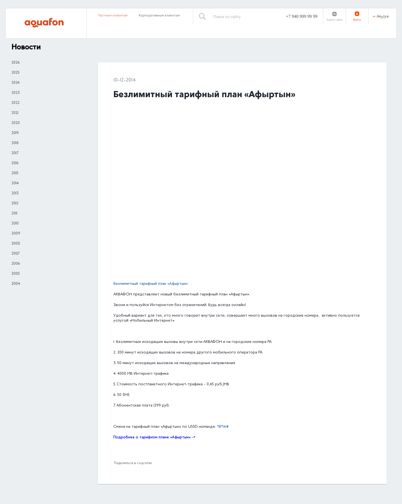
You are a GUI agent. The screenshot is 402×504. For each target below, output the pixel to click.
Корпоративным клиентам (159, 15)
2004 (15, 284)
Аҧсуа (383, 17)
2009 (15, 234)
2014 (15, 183)
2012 (14, 204)
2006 (15, 264)
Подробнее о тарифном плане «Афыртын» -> (154, 437)
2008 (15, 244)
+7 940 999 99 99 (301, 16)
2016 (14, 163)
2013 (15, 193)
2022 (15, 103)
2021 (14, 113)
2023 (15, 93)
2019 (15, 133)
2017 (14, 153)
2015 (14, 173)
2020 (15, 123)
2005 (15, 274)
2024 (15, 83)
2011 (14, 214)
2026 (15, 63)
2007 (15, 254)
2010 (15, 224)
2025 (15, 73)
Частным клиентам (113, 15)
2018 (15, 143)
